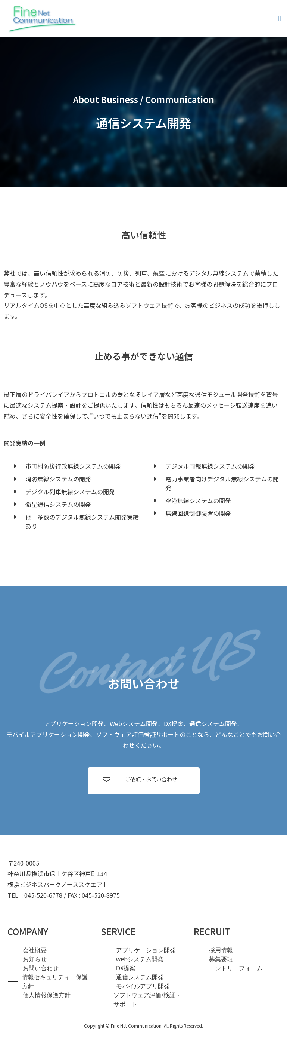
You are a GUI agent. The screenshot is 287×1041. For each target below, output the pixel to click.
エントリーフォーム (236, 968)
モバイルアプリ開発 (143, 986)
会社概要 (35, 950)
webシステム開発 (139, 959)
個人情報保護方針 (47, 995)
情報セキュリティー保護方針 (55, 981)
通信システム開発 (140, 977)
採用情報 (221, 950)
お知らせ (35, 959)
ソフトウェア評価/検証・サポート (147, 999)
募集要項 (221, 959)
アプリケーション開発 (146, 950)
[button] (279, 19)
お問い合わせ (41, 968)
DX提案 (126, 968)
